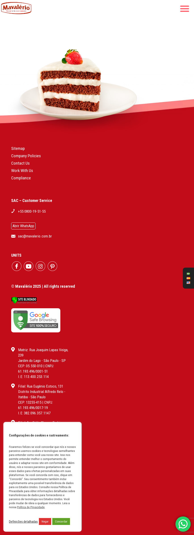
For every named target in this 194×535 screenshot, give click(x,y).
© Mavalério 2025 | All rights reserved (43, 286)
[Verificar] (24, 302)
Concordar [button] (61, 521)
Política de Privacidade (31, 507)
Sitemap (18, 148)
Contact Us (20, 163)
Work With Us (22, 170)
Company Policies (26, 155)
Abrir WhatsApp (23, 226)
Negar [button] (45, 521)
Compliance (21, 177)
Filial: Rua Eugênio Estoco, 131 (40, 386)
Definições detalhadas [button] (23, 522)
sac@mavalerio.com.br (35, 236)
